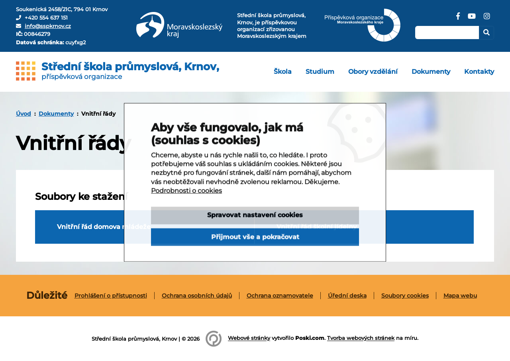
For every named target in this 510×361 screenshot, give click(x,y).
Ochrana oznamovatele (280, 295)
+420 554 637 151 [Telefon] (46, 17)
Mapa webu (460, 295)
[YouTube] (472, 19)
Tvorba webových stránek (360, 338)
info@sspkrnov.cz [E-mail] (48, 26)
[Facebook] (458, 19)
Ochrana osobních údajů (197, 295)
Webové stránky (249, 338)
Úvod (23, 113)
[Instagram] (487, 19)
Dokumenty (56, 113)
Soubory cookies (405, 295)
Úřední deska (347, 295)
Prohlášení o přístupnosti (111, 295)
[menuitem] (283, 71)
